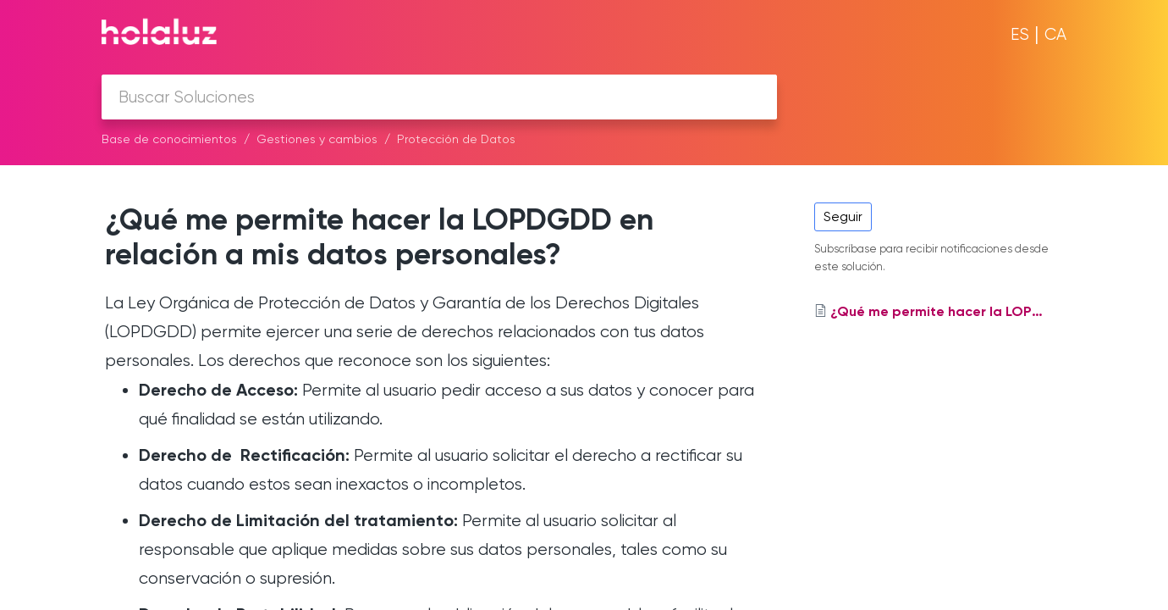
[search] (439, 97)
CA (1055, 34)
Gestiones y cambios (316, 139)
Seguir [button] (843, 216)
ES (1020, 34)
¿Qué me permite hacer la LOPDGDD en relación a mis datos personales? (379, 236)
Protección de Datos (456, 139)
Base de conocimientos (169, 139)
